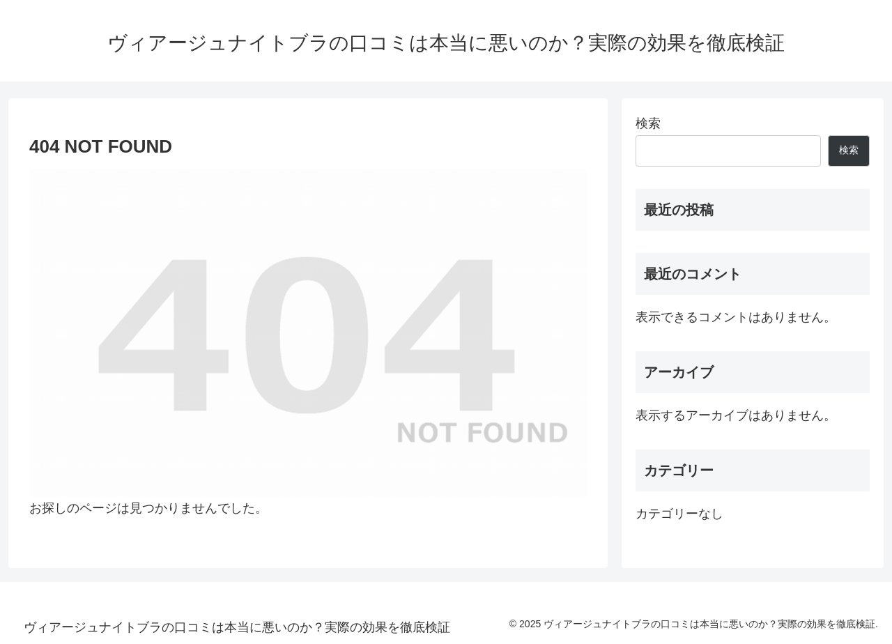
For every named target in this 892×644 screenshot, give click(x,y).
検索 (648, 123)
